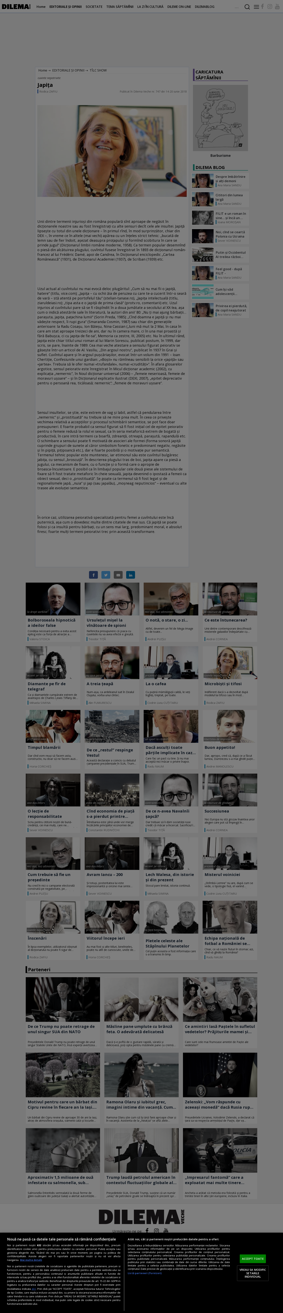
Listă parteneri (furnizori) (145, 1273)
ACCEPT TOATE (253, 1259)
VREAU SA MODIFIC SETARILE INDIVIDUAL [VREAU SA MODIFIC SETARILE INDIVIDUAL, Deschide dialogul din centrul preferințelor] (253, 1273)
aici (34, 1289)
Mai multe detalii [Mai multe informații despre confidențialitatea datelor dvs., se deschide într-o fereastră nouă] (31, 1260)
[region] (141, 1273)
